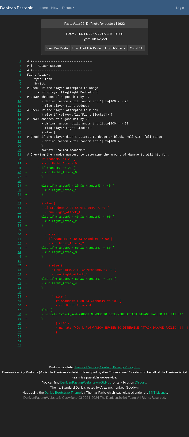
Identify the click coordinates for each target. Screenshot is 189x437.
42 (19, 243)
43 (19, 248)
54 (19, 296)
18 (19, 137)
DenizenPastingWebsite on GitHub (85, 382)
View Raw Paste (57, 48)
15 (19, 123)
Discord (140, 382)
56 (19, 305)
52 (19, 288)
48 (19, 270)
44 (19, 252)
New (54, 7)
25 (19, 168)
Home (43, 7)
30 (19, 190)
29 (19, 185)
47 (19, 265)
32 (19, 199)
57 (19, 310)
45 (19, 256)
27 (19, 177)
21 (19, 150)
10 (19, 101)
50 (19, 279)
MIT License (158, 392)
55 (19, 301)
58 (19, 314)
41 (19, 239)
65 (19, 345)
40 (19, 234)
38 (19, 225)
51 (19, 283)
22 (19, 154)
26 (19, 172)
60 (19, 323)
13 (19, 114)
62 (19, 332)
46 (19, 261)
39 (19, 230)
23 (19, 159)
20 (19, 145)
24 (19, 163)
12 (19, 110)
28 (19, 181)
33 (19, 203)
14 (19, 119)
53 (19, 292)
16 (19, 128)
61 (19, 327)
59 (19, 319)
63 (19, 336)
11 (19, 106)
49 (19, 274)
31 (19, 194)
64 (19, 341)
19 (19, 141)
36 (19, 216)
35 (19, 212)
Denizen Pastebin (17, 7)
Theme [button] (66, 7)
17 (19, 132)
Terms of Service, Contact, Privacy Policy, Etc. (107, 367)
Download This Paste (86, 48)
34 (19, 208)
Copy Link (136, 48)
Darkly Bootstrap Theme (62, 392)
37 (19, 221)
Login (180, 7)
